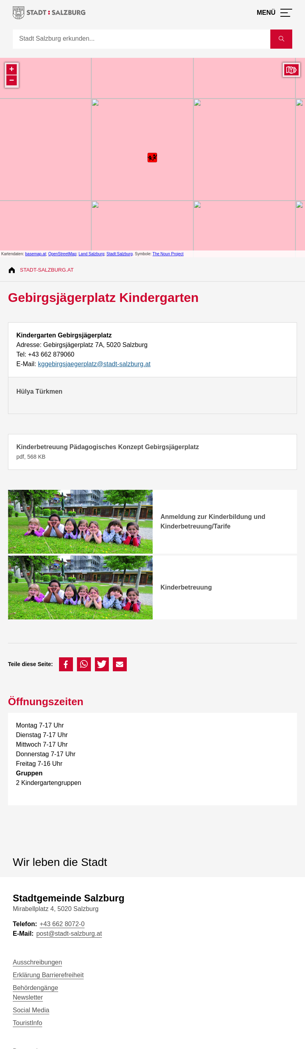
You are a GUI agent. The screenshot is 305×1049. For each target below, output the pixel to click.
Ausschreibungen (37, 962)
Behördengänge (35, 987)
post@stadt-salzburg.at (69, 933)
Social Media (31, 1010)
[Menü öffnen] (274, 13)
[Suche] (141, 39)
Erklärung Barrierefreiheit (48, 975)
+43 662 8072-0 (62, 924)
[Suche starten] (281, 39)
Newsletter (28, 997)
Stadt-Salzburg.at (47, 270)
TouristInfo (27, 1022)
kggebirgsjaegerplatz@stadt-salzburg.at (94, 364)
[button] (66, 664)
